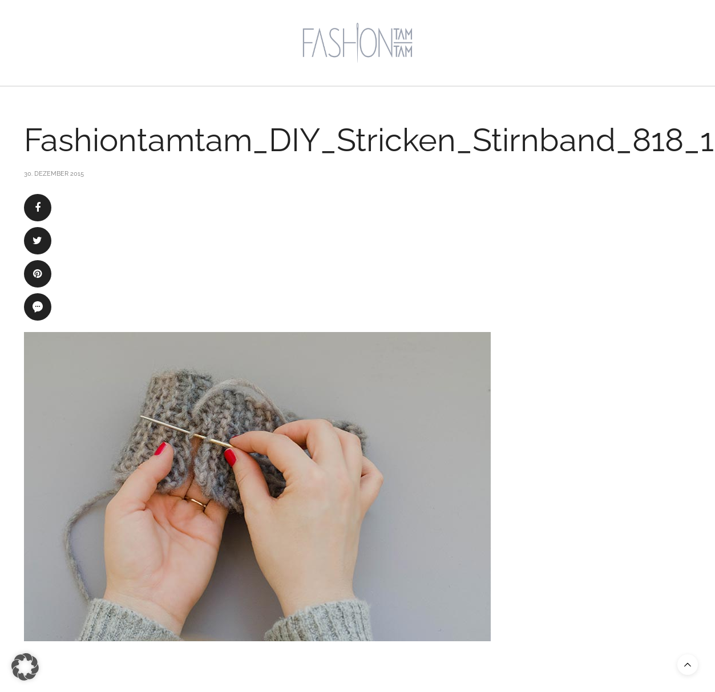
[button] (25, 667)
